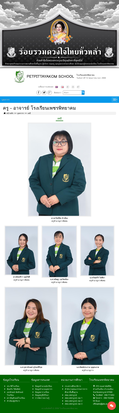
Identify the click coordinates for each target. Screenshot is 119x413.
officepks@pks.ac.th (101, 403)
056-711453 (109, 395)
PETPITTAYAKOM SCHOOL (50, 76)
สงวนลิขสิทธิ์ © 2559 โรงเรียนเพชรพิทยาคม (60, 408)
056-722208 (109, 398)
